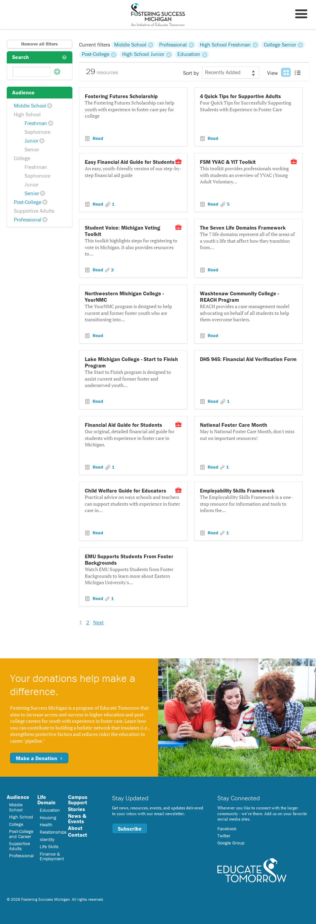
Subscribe (130, 828)
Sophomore (37, 131)
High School (27, 114)
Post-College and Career (21, 833)
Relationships (53, 832)
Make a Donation (39, 758)
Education (188, 54)
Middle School (30, 105)
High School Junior (143, 54)
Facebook (227, 829)
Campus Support (77, 800)
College (22, 158)
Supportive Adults (34, 210)
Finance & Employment (52, 856)
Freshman (36, 123)
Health (46, 825)
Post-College (27, 202)
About (75, 828)
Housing (48, 817)
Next (98, 622)
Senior (32, 149)
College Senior (280, 44)
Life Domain (46, 800)
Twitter (224, 836)
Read (97, 138)
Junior (31, 140)
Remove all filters (39, 44)
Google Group (230, 843)
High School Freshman (225, 44)
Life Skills (49, 846)
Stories (76, 809)
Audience (18, 797)
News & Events (77, 818)
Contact (77, 834)
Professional (27, 219)
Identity (47, 839)
